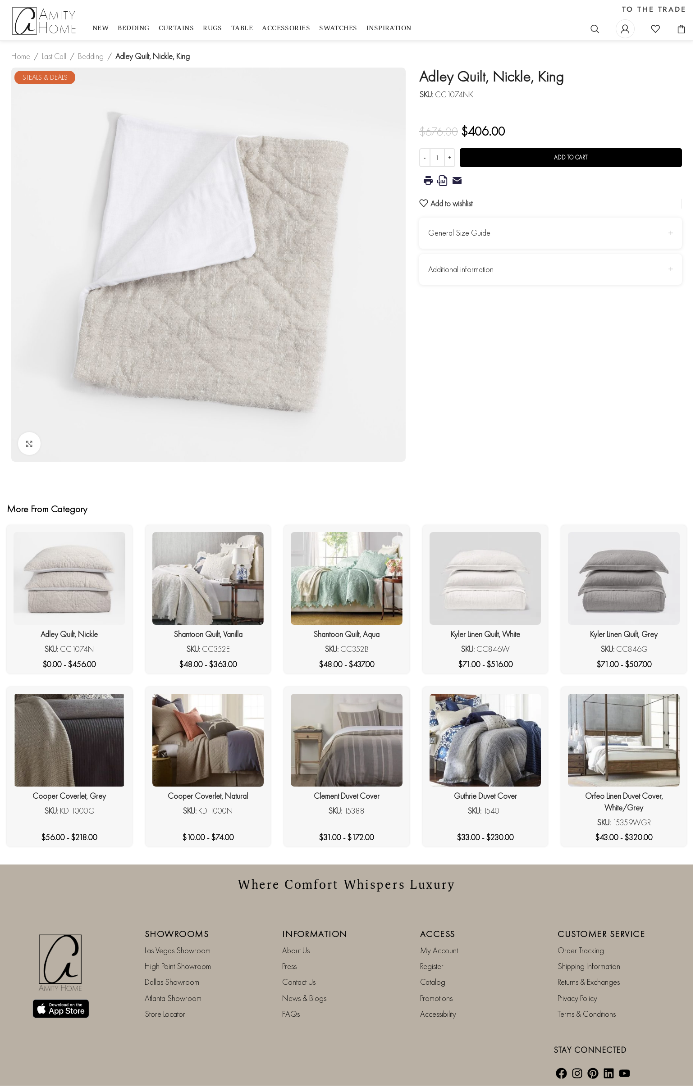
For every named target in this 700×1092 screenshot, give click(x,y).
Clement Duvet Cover (347, 796)
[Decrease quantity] (424, 157)
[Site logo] (45, 21)
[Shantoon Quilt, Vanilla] (208, 578)
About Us (296, 950)
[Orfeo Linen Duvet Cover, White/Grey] (624, 740)
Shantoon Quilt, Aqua (346, 634)
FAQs (291, 1014)
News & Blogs (304, 998)
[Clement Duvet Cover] (347, 740)
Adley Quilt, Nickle (69, 634)
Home (20, 56)
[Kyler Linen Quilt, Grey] (624, 578)
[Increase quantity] (449, 157)
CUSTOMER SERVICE (601, 934)
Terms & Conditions (587, 1014)
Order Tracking (581, 950)
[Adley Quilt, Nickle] (69, 578)
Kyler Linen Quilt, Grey (624, 634)
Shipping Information (589, 966)
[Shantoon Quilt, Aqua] (347, 578)
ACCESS (437, 934)
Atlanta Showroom (173, 998)
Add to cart (570, 157)
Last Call (54, 56)
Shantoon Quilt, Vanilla (208, 634)
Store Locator (165, 1014)
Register (432, 966)
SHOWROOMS (177, 934)
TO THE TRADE (654, 9)
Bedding (91, 56)
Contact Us (299, 982)
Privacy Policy (577, 998)
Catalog (432, 982)
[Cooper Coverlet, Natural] (208, 740)
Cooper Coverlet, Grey (69, 796)
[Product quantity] (437, 157)
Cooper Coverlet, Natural (208, 796)
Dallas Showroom (172, 982)
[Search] (595, 29)
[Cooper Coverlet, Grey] (69, 740)
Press (289, 966)
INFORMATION (315, 934)
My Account (439, 950)
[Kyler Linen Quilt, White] (485, 578)
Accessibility (438, 1014)
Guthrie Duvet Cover (485, 796)
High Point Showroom (178, 966)
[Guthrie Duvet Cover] (485, 740)
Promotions (436, 998)
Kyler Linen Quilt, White (485, 634)
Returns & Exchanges (589, 982)
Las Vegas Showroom (177, 950)
